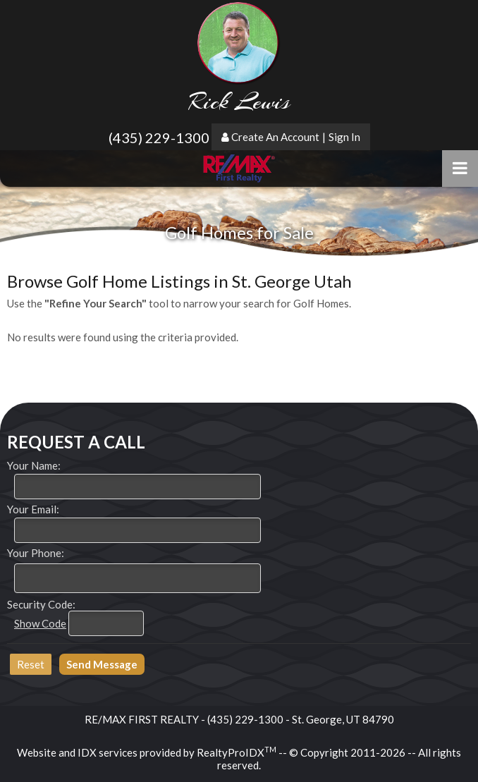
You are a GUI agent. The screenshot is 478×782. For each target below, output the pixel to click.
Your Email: (33, 509)
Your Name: (34, 465)
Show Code (40, 623)
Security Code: (41, 604)
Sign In (344, 136)
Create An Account (275, 136)
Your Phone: (35, 552)
